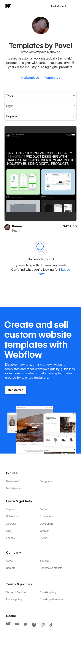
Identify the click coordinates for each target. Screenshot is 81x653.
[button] (40, 106)
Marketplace (30, 77)
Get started (58, 6)
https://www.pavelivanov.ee (40, 52)
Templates (52, 77)
